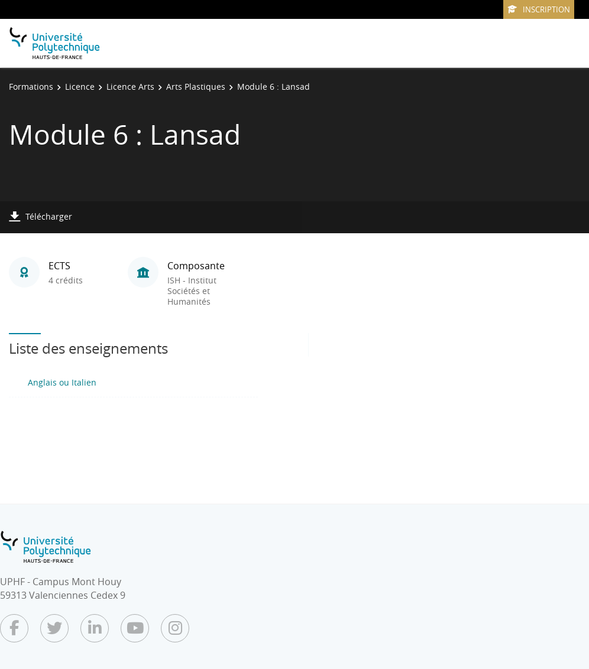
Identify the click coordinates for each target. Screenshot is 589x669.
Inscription (538, 9)
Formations (31, 86)
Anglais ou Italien (62, 382)
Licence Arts (130, 86)
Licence (80, 86)
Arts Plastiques (195, 86)
